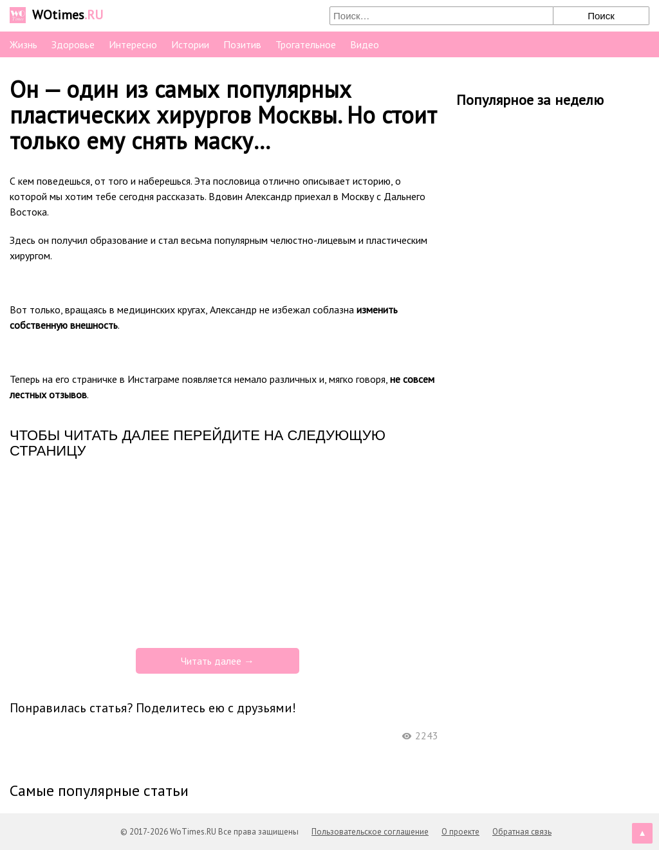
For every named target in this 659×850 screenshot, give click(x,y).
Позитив (242, 44)
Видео (364, 44)
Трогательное (305, 44)
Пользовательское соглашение (370, 831)
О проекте (460, 831)
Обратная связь (522, 831)
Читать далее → (217, 660)
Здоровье (73, 44)
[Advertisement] (223, 552)
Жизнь (23, 44)
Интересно (133, 44)
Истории (190, 44)
